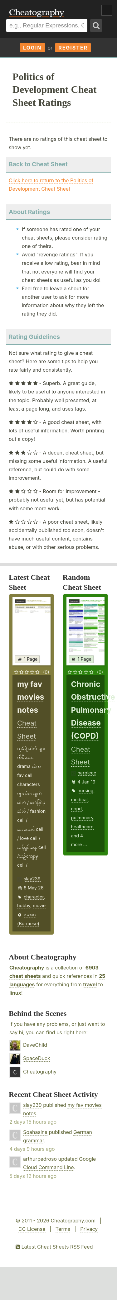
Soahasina (35, 1132)
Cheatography (26, 967)
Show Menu (106, 10)
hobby (23, 905)
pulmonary (82, 817)
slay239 (32, 878)
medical (79, 799)
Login (32, 48)
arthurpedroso (40, 1159)
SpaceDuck (36, 1058)
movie (39, 905)
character (34, 896)
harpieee (87, 772)
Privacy (89, 1229)
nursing (86, 790)
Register (73, 48)
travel (90, 984)
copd (76, 808)
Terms (63, 1229)
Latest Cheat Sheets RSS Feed (54, 1247)
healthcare (82, 826)
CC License (32, 1229)
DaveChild (35, 1045)
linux (15, 993)
